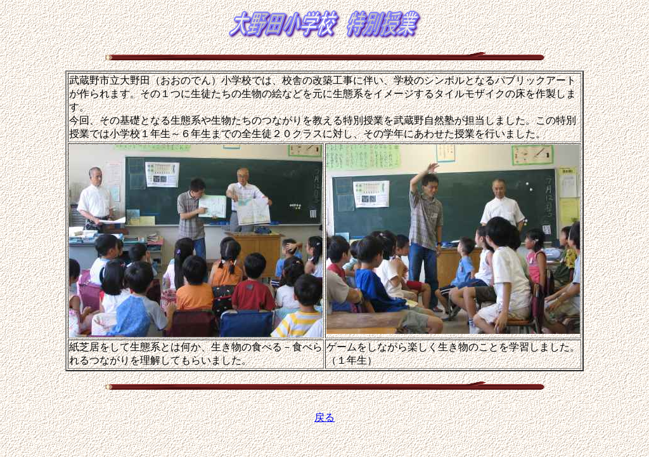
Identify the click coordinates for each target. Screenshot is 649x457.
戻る (324, 417)
